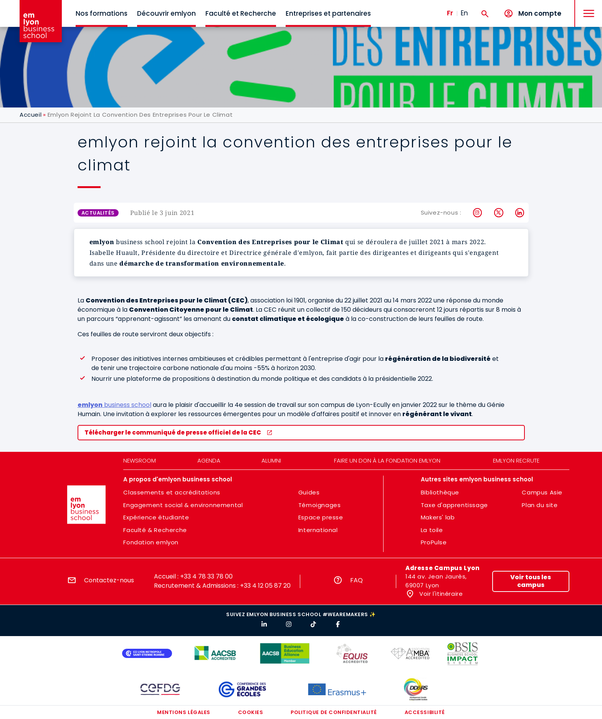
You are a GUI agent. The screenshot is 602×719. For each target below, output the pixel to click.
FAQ (356, 580)
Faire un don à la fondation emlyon (387, 460)
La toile (432, 530)
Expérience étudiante (156, 517)
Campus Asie (542, 492)
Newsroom (139, 460)
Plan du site (539, 505)
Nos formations (101, 13)
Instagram (478, 212)
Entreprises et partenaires (328, 13)
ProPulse (434, 542)
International (318, 530)
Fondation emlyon (151, 542)
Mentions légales (183, 712)
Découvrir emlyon (166, 13)
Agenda (208, 460)
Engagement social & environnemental (183, 505)
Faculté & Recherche (155, 530)
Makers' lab (438, 517)
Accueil (30, 115)
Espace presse (320, 517)
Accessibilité (425, 712)
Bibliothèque (440, 492)
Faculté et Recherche (240, 13)
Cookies (250, 712)
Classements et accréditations (171, 492)
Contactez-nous (109, 580)
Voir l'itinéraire (440, 594)
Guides (309, 492)
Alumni (271, 460)
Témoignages (319, 505)
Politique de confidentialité (334, 712)
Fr (450, 13)
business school (114, 404)
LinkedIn (520, 212)
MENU (586, 7)
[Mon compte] (532, 13)
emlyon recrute (516, 460)
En (464, 13)
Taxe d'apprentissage (454, 505)
